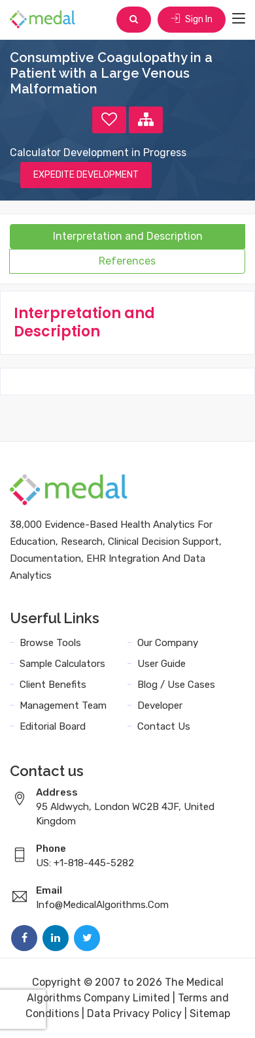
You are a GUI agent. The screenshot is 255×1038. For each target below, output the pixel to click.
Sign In (191, 19)
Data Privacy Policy (134, 1013)
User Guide (161, 664)
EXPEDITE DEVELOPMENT (86, 174)
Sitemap (210, 1013)
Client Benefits (53, 684)
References (127, 261)
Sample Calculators (62, 664)
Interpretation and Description (128, 236)
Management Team (63, 705)
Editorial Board (53, 726)
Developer (159, 705)
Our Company (167, 643)
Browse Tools (50, 643)
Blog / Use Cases (176, 684)
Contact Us (163, 726)
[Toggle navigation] (238, 19)
